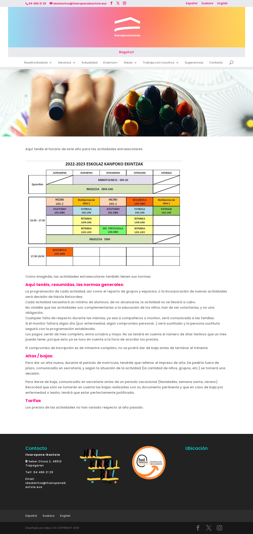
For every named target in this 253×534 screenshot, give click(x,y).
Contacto (216, 63)
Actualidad (90, 63)
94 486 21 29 (43, 472)
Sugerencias (194, 63)
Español (192, 3)
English (222, 3)
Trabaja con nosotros (158, 63)
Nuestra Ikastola (36, 63)
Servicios (64, 63)
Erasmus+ (110, 63)
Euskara (207, 3)
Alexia (128, 63)
